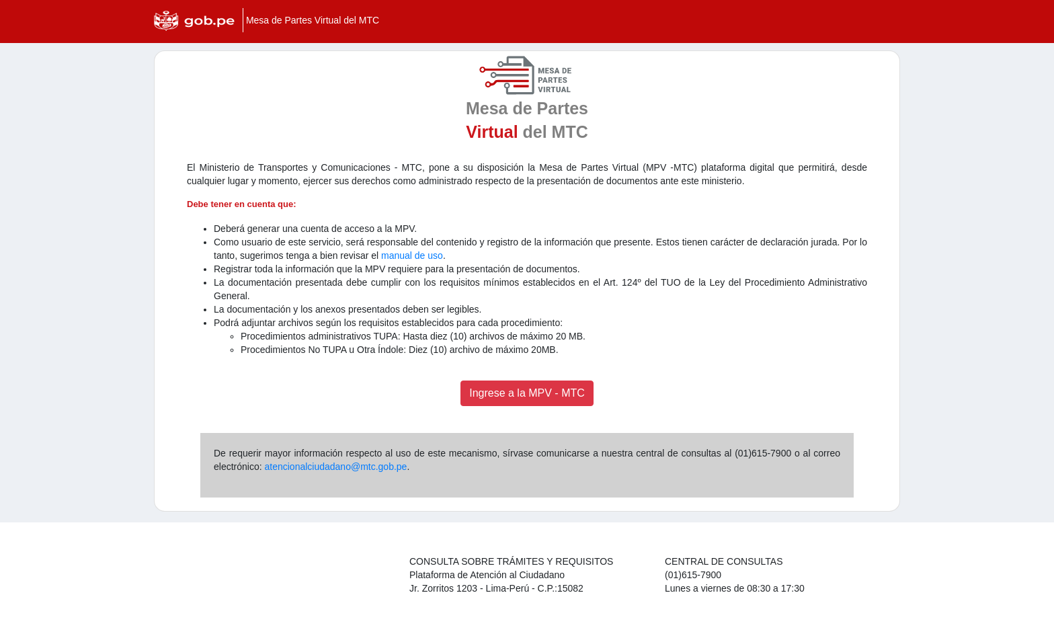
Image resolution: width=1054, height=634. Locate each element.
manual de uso (412, 255)
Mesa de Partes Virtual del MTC (312, 20)
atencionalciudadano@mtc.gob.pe (335, 466)
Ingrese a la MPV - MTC (527, 393)
